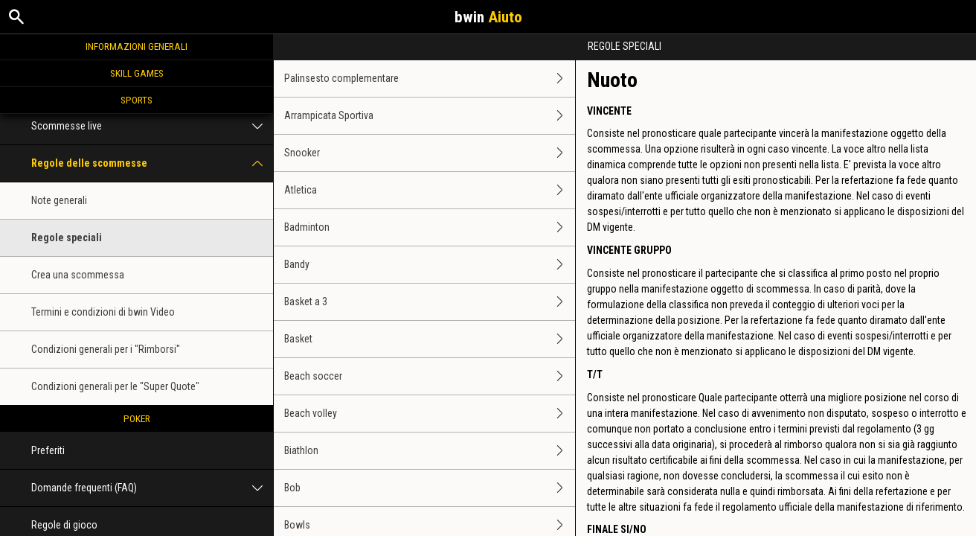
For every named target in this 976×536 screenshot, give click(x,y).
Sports (136, 100)
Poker (136, 418)
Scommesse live (152, 126)
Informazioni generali (136, 46)
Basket (429, 339)
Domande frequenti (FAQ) (152, 488)
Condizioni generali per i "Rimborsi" (105, 349)
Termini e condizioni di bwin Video (103, 312)
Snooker (429, 153)
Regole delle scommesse (152, 163)
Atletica (429, 190)
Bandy (429, 264)
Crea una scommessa (77, 275)
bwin (488, 17)
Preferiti (48, 450)
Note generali (59, 200)
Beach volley (429, 413)
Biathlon (429, 451)
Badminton (429, 227)
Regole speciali (66, 237)
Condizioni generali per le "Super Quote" (115, 386)
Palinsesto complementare (429, 78)
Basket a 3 (429, 302)
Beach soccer (429, 376)
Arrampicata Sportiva (429, 116)
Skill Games (137, 73)
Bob (429, 488)
